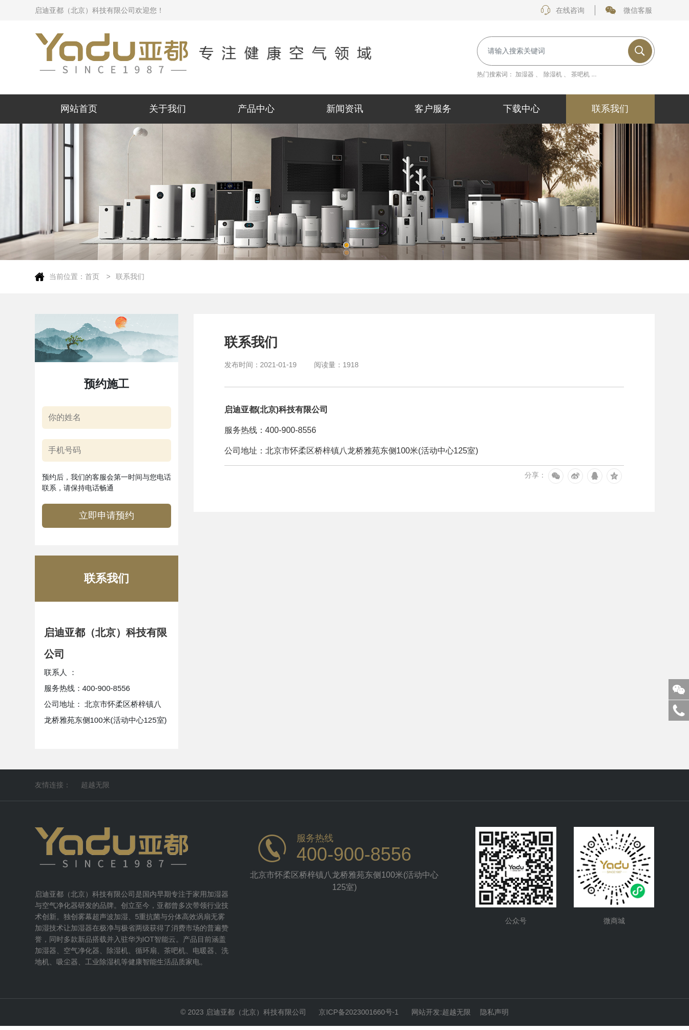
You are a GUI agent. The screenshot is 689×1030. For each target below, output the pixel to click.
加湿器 (524, 74)
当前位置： (67, 276)
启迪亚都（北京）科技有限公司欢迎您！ (99, 10)
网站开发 (425, 1014)
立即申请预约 (106, 515)
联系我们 (130, 276)
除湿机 (553, 74)
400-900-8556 (354, 854)
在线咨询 (562, 10)
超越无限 (95, 785)
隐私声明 (494, 1014)
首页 (93, 276)
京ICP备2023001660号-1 (359, 1014)
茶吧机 (580, 74)
